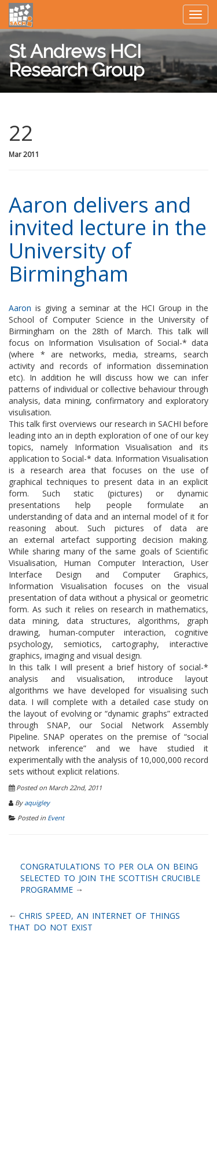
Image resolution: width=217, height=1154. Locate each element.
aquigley (37, 802)
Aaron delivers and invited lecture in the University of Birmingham (108, 239)
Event (55, 817)
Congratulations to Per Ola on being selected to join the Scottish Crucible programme (110, 878)
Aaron (20, 307)
